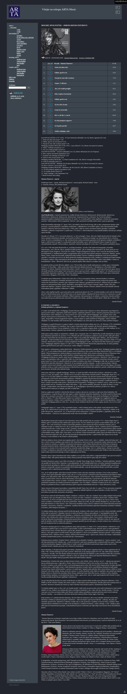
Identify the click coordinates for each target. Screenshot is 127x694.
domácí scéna (21, 49)
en (117, 12)
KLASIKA (20, 41)
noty (18, 65)
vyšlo (18, 30)
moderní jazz (21, 59)
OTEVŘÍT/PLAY (121, 1)
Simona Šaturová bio (71, 58)
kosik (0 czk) (18, 93)
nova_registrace (16, 98)
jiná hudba (20, 63)
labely (19, 53)
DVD (18, 47)
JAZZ (19, 39)
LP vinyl (20, 45)
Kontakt (12, 81)
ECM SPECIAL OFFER (25, 38)
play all (50, 63)
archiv (19, 55)
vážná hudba (21, 61)
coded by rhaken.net (14, 685)
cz (117, 7)
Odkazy (11, 79)
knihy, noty (20, 51)
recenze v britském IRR (86, 58)
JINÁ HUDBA (22, 43)
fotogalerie (20, 75)
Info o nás (12, 77)
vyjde (18, 32)
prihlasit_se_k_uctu (17, 96)
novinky (19, 36)
